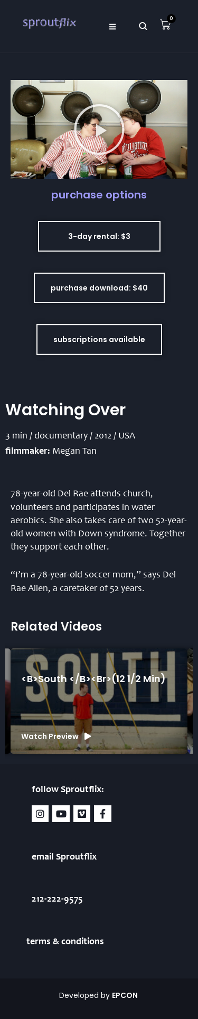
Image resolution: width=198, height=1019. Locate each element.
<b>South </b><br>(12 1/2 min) (93, 678)
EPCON (125, 995)
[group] (99, 701)
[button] (113, 26)
